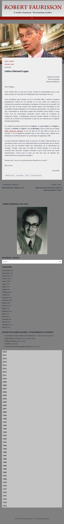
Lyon (27, 175)
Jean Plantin (19, 175)
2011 (5, 375)
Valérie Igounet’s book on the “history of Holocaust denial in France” (47, 187)
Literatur (5, 295)
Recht (4, 314)
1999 (5, 415)
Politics (4, 306)
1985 (5, 462)
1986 (5, 459)
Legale (4, 289)
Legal (4, 284)
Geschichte (5, 276)
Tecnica (4, 327)
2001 (5, 409)
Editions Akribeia (10, 341)
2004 (5, 399)
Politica (4, 303)
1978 (5, 486)
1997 (5, 422)
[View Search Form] (32, 18)
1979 (5, 482)
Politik (4, 308)
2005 (5, 395)
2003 (5, 402)
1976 (5, 492)
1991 (5, 442)
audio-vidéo (6, 270)
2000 (5, 412)
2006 (5, 392)
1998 (5, 419)
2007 (5, 389)
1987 (5, 456)
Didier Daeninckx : (16, 186)
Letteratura (5, 292)
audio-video (6, 273)
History (4, 281)
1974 (5, 499)
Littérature (5, 300)
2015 (5, 362)
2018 (5, 352)
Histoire (7, 64)
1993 (5, 436)
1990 (5, 446)
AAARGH (8, 344)
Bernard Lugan (9, 175)
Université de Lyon (36, 175)
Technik (4, 322)
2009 (5, 382)
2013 (5, 369)
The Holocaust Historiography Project (17, 346)
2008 (5, 385)
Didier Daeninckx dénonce (14, 131)
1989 (5, 449)
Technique (5, 325)
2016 (5, 359)
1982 (5, 472)
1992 (5, 439)
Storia (4, 316)
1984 (5, 466)
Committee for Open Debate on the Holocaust (20, 336)
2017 (5, 355)
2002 (5, 405)
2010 (5, 379)
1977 (5, 489)
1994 (5, 432)
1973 (5, 502)
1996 (5, 426)
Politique (5, 311)
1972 (5, 506)
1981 (5, 476)
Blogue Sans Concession (13, 338)
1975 (5, 496)
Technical (5, 319)
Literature (5, 297)
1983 (5, 469)
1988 (5, 452)
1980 (5, 479)
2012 (5, 372)
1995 (5, 429)
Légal (12, 64)
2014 (5, 365)
